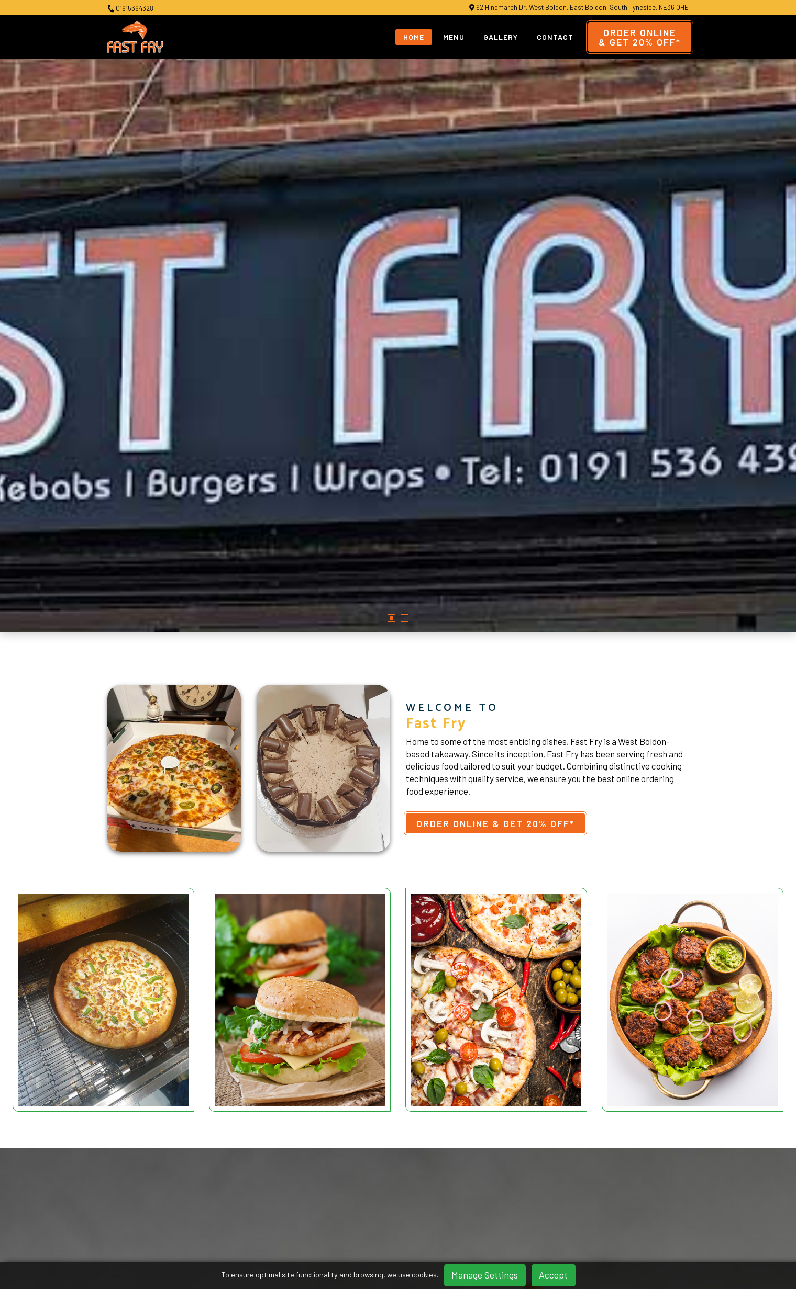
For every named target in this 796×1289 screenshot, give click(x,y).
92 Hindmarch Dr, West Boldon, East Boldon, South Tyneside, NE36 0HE (579, 7)
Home (413, 36)
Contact (555, 36)
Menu (454, 36)
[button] (391, 381)
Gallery (500, 36)
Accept (553, 1275)
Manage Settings (484, 1275)
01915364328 (130, 8)
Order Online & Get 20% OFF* (495, 585)
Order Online (640, 37)
